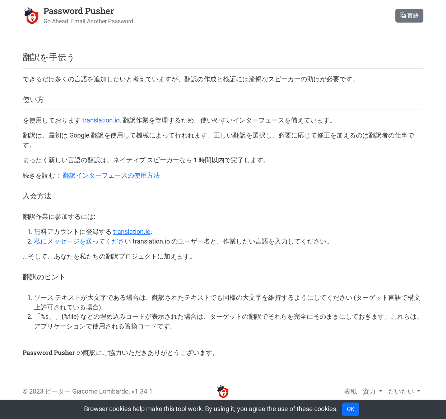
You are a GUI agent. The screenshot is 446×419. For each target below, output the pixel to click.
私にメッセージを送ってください (82, 241)
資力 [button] (370, 391)
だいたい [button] (401, 391)
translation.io (101, 120)
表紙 (350, 391)
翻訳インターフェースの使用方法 (111, 175)
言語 (409, 15)
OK (350, 409)
